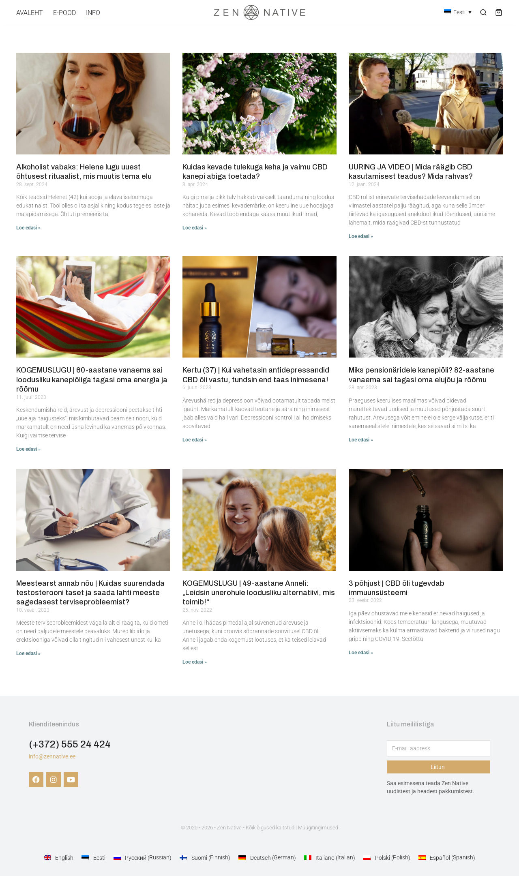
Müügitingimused (318, 828)
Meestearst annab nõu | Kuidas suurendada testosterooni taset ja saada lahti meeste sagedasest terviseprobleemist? (90, 592)
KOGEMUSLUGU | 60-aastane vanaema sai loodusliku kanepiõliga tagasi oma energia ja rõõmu (91, 379)
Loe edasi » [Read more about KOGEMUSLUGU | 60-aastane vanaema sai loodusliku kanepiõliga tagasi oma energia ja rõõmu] (28, 449)
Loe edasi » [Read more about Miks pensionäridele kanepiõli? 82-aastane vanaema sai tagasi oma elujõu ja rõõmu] (361, 440)
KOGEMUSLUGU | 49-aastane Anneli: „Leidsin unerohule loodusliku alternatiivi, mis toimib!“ (258, 592)
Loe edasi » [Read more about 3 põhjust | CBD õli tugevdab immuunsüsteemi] (361, 652)
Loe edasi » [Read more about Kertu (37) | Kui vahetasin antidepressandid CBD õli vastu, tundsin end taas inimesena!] (194, 440)
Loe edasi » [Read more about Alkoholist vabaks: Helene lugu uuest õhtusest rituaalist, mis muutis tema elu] (28, 228)
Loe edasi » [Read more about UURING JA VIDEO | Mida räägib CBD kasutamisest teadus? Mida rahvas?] (361, 236)
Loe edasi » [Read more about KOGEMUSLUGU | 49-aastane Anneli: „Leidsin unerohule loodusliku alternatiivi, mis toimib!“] (194, 662)
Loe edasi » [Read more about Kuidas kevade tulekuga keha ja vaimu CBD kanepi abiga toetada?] (194, 228)
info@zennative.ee (52, 756)
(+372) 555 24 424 (70, 744)
